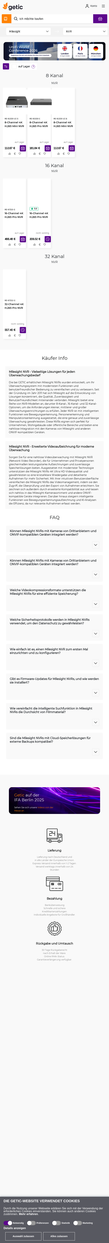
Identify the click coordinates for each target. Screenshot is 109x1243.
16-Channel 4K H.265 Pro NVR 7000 (14, 217)
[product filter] (25, 31)
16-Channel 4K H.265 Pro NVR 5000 (39, 217)
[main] (14, 7)
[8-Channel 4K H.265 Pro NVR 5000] (39, 101)
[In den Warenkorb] (23, 148)
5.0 (34, 208)
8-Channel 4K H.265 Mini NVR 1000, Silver (14, 126)
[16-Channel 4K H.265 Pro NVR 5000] (39, 197)
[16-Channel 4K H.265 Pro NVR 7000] (14, 197)
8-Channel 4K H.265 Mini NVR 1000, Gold (63, 126)
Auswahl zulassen (23, 1236)
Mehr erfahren (28, 1214)
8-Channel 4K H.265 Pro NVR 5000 (39, 126)
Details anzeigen (15, 1228)
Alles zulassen (59, 1236)
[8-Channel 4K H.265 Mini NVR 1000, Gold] (63, 106)
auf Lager (24, 66)
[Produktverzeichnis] (6, 18)
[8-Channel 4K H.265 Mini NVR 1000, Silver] (14, 101)
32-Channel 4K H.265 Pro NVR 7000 (14, 307)
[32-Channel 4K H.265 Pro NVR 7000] (14, 288)
